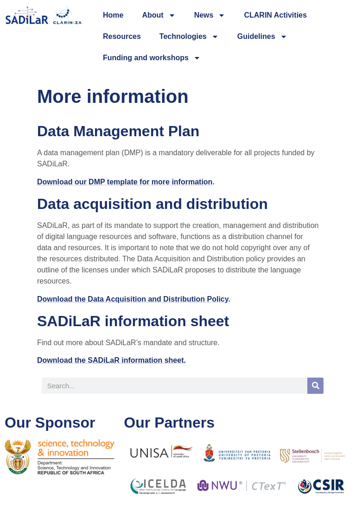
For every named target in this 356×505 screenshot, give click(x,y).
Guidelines (262, 36)
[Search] (315, 386)
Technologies (189, 36)
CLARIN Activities (275, 15)
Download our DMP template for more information (124, 182)
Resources (122, 36)
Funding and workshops (152, 58)
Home (113, 15)
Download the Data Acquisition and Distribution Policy (132, 299)
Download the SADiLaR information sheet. (111, 360)
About (158, 15)
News (210, 15)
